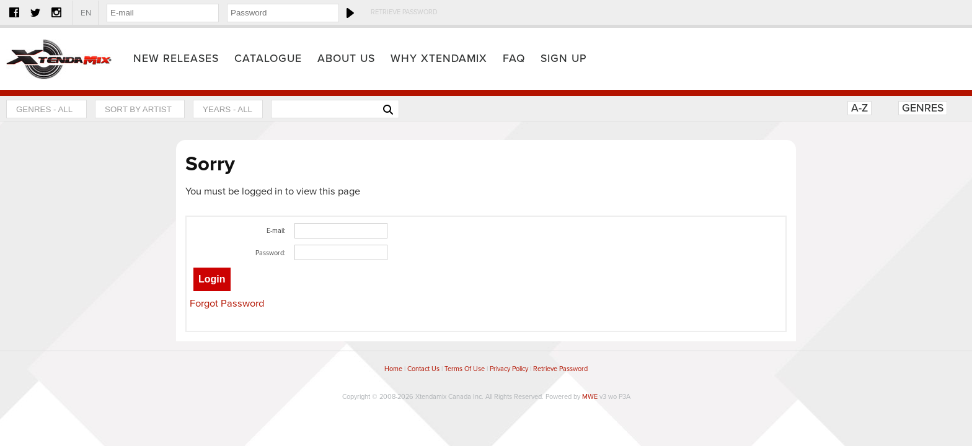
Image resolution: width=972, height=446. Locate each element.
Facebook (14, 12)
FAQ (514, 58)
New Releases (176, 58)
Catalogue (268, 58)
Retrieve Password (404, 12)
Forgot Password (227, 303)
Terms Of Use (464, 369)
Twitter (35, 12)
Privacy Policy (509, 369)
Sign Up (564, 58)
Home (59, 59)
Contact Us (423, 369)
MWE (590, 397)
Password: (270, 253)
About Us (346, 58)
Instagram (56, 12)
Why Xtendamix (439, 58)
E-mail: (276, 231)
